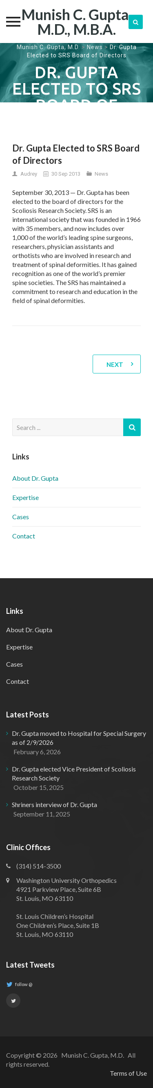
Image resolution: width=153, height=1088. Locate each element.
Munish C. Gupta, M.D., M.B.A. (76, 21)
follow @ (19, 984)
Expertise (25, 497)
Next (114, 364)
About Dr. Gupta (35, 478)
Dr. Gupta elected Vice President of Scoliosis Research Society (74, 773)
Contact (23, 536)
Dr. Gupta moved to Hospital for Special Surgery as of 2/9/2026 (79, 737)
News (95, 47)
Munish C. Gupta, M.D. (48, 47)
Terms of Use (128, 1073)
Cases (20, 516)
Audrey (28, 174)
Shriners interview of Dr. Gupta (54, 804)
